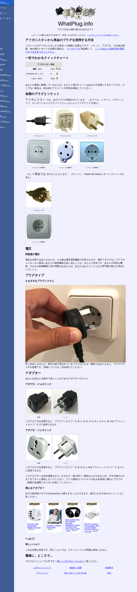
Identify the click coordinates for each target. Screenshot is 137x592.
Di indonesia (9, 101)
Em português (10, 75)
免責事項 (113, 568)
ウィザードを (78, 49)
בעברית (7, 126)
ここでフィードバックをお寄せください (107, 35)
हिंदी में (6, 90)
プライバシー (46, 573)
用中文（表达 (10, 85)
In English (6, 49)
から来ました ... (9, 13)
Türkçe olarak (10, 111)
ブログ (4, 27)
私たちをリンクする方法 (80, 573)
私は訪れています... (11, 18)
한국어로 (8, 116)
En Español (7, 54)
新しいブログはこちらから (74, 561)
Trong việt (8, 106)
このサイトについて (46, 568)
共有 (113, 573)
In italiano (8, 59)
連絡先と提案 (80, 568)
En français (9, 80)
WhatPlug (9, 2)
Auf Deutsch (7, 64)
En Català (6, 69)
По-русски (8, 95)
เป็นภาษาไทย (10, 121)
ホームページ (8, 8)
